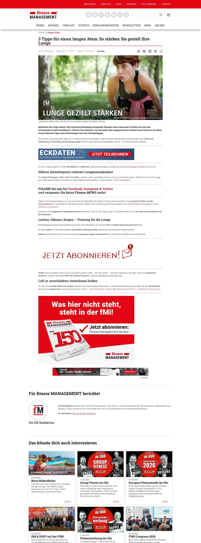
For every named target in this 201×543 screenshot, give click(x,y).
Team (118, 4)
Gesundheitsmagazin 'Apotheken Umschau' (138, 167)
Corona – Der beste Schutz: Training (96, 289)
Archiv (160, 25)
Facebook (75, 189)
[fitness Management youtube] (114, 15)
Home (41, 32)
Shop (147, 25)
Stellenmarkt (149, 4)
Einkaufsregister (106, 25)
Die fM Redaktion (46, 51)
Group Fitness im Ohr (94, 482)
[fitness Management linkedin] (88, 15)
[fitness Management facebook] (95, 15)
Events (83, 25)
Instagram (91, 189)
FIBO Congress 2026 (142, 536)
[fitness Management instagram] (101, 15)
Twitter (107, 189)
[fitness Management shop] (168, 14)
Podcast (69, 25)
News (40, 25)
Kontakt (166, 4)
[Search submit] (160, 15)
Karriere (131, 4)
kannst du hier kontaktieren (84, 413)
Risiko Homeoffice (121, 180)
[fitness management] (44, 15)
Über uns (106, 4)
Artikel (53, 25)
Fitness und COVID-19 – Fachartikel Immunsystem (138, 289)
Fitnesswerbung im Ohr (96, 538)
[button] (138, 51)
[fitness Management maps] (126, 15)
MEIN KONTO (90, 4)
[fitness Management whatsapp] (120, 15)
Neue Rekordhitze (43, 481)
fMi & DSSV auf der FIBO (47, 536)
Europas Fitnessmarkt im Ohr (148, 482)
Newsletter (131, 25)
